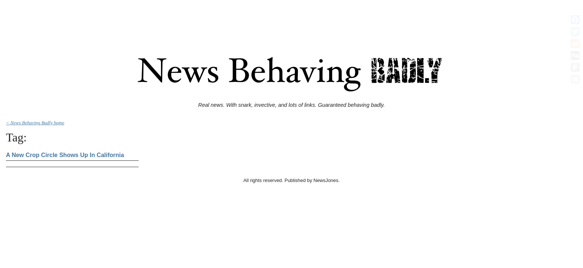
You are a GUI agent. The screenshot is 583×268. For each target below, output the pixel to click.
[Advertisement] (291, 19)
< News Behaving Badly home (35, 122)
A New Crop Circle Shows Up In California (65, 155)
